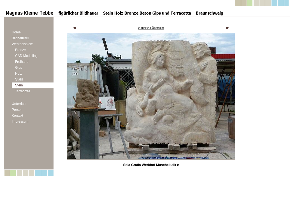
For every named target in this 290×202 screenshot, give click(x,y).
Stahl (19, 79)
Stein (19, 85)
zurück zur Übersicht (151, 27)
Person (17, 110)
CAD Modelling (26, 56)
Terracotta (22, 91)
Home (16, 32)
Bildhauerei (20, 38)
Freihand (21, 62)
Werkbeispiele (22, 44)
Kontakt (17, 116)
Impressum (20, 121)
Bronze (20, 50)
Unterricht (19, 104)
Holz (18, 73)
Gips (18, 68)
